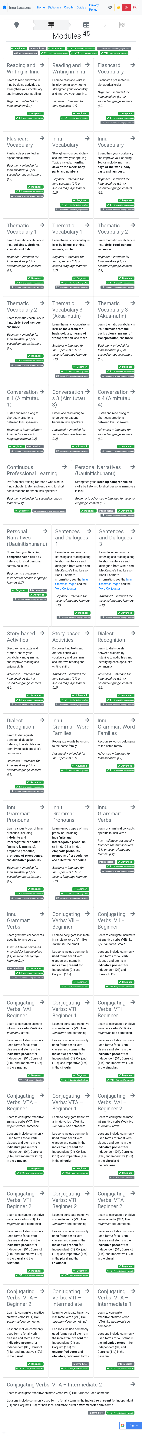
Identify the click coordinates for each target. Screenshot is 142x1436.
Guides (81, 7)
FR (135, 7)
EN (126, 7)
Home (41, 7)
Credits (69, 7)
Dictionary (54, 7)
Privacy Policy (94, 7)
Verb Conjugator (65, 588)
